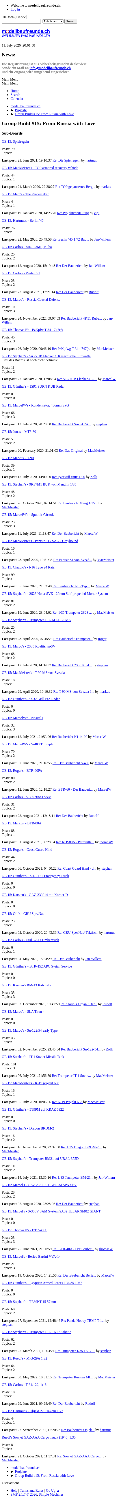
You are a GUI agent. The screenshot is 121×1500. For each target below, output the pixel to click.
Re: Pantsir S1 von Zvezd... (72, 560)
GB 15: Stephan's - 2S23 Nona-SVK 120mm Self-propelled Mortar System (55, 593)
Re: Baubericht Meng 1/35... (77, 503)
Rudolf (94, 292)
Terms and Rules (31, 1490)
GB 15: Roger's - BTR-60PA (22, 770)
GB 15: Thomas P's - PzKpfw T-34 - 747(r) (32, 330)
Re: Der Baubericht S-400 (70, 763)
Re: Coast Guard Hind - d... (76, 868)
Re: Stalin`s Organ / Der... (79, 1004)
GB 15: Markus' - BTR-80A (21, 823)
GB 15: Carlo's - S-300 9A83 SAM (26, 797)
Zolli (93, 477)
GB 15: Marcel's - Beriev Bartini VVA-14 (31, 1256)
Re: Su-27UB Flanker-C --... (77, 379)
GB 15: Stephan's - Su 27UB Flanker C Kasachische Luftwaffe (46, 356)
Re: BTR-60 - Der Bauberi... (72, 789)
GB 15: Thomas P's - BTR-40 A (24, 1230)
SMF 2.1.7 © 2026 (24, 1494)
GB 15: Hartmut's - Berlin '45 (22, 220)
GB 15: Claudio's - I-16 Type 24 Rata (28, 567)
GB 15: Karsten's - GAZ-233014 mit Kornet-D (35, 895)
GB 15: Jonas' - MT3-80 (19, 431)
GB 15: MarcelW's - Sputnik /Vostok (28, 514)
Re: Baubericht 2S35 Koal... (72, 665)
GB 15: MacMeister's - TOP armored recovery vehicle (40, 168)
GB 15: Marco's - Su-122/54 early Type (30, 1030)
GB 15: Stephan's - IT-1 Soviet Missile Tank (33, 1057)
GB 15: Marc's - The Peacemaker (25, 194)
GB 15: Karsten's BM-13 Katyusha (26, 985)
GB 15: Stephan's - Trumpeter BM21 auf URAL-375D (40, 1158)
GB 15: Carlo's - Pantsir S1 (21, 273)
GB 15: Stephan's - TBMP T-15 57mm (29, 1302)
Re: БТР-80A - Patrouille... (75, 842)
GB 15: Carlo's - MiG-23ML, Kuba (27, 247)
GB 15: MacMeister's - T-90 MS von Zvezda (33, 672)
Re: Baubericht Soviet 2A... (71, 424)
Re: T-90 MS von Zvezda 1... (73, 691)
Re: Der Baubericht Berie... (76, 1275)
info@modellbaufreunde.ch (50, 68)
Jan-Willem (102, 239)
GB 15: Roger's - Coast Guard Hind (27, 849)
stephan (101, 424)
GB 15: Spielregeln (15, 141)
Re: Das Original (71, 450)
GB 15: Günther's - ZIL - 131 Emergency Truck (35, 876)
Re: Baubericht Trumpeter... (73, 639)
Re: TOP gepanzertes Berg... (75, 187)
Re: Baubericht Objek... (78, 1430)
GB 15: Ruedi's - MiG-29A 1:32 (24, 1358)
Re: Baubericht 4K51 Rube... (81, 318)
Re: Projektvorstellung (73, 213)
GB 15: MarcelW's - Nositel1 (22, 718)
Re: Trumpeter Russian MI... (72, 1377)
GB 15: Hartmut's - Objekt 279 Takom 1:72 (32, 1411)
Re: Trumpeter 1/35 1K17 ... (75, 1351)
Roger (102, 639)
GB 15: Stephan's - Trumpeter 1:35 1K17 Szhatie (36, 1332)
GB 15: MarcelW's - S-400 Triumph (27, 744)
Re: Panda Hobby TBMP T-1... (82, 1320)
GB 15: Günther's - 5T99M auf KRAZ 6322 (33, 1109)
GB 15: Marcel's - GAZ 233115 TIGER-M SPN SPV (39, 1185)
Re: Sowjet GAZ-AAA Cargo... (79, 1456)
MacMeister (105, 349)
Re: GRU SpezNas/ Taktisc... (77, 932)
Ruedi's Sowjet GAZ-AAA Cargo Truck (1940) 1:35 (39, 1437)
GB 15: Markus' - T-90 (18, 458)
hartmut (91, 160)
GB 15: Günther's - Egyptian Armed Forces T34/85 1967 (42, 1283)
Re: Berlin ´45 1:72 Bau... (70, 239)
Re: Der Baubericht (69, 266)
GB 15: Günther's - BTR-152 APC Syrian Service (37, 966)
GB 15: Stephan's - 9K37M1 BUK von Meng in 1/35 (39, 484)
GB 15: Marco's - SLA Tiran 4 (23, 1011)
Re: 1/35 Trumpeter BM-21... (72, 1177)
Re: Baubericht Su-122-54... (81, 1049)
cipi (96, 213)
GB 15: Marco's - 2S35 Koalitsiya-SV (28, 646)
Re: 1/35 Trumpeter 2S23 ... (72, 612)
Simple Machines (51, 1494)
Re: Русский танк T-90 (68, 477)
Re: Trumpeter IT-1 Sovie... (71, 1075)
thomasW (106, 842)
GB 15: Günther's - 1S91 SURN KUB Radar (33, 386)
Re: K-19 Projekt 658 (67, 1102)
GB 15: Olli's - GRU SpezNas (23, 913)
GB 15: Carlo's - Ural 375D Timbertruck (30, 940)
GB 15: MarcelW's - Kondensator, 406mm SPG (35, 405)
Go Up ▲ (53, 1490)
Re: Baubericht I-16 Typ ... (71, 586)
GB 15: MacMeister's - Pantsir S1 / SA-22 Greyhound (40, 541)
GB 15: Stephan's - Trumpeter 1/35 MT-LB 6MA (36, 620)
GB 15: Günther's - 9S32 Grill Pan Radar (31, 699)
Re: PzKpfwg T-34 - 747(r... (71, 349)
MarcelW (109, 379)
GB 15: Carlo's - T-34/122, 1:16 (24, 1385)
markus (106, 187)
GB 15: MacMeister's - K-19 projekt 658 (30, 1083)
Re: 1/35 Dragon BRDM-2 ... (81, 1147)
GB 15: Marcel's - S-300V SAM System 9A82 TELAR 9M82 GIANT (51, 1211)
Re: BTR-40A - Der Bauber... (73, 1249)
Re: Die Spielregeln (66, 160)
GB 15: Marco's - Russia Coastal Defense (31, 299)
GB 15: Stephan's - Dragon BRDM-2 (28, 1128)
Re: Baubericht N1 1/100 (69, 737)
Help (14, 1490)
